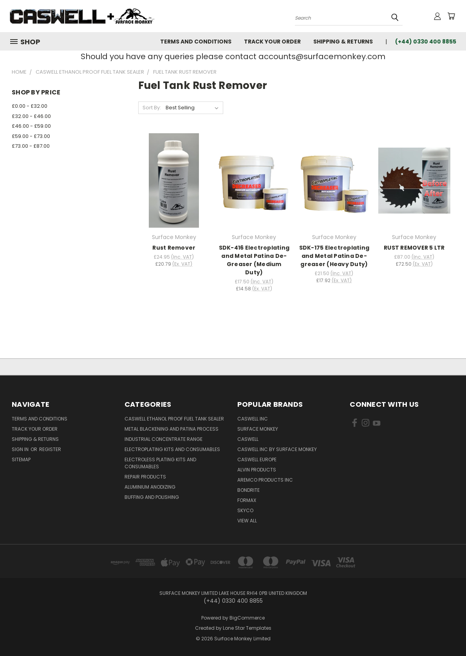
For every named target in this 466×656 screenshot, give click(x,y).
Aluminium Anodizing (150, 487)
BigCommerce (247, 617)
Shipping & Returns (343, 41)
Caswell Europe (256, 459)
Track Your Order (272, 41)
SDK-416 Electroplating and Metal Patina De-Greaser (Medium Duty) (254, 260)
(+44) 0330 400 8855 (425, 41)
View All (247, 520)
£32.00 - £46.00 (31, 116)
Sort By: (152, 107)
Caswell (247, 439)
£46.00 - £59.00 (31, 126)
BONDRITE (248, 490)
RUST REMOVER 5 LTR (414, 248)
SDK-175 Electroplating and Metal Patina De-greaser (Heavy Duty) (334, 256)
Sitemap (21, 459)
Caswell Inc (252, 418)
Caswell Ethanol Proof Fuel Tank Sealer (174, 418)
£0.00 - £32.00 (29, 106)
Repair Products (145, 476)
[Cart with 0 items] (451, 16)
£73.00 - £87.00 (31, 146)
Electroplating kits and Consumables (172, 449)
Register (50, 449)
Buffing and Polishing (152, 497)
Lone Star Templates (247, 628)
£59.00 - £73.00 (31, 136)
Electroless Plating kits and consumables (160, 463)
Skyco (245, 510)
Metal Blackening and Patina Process (172, 429)
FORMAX (246, 500)
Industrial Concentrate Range (163, 439)
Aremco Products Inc (265, 480)
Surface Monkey (257, 429)
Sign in (21, 449)
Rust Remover (173, 248)
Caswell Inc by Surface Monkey (277, 449)
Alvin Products (256, 469)
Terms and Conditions (195, 41)
